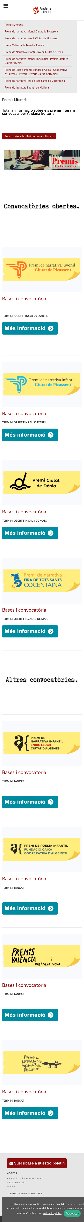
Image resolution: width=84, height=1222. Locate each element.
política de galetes (52, 1213)
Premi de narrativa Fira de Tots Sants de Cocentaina (35, 80)
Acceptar (72, 1213)
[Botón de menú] (7, 6)
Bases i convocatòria (24, 298)
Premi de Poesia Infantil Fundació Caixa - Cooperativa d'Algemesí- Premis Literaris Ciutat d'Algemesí (36, 71)
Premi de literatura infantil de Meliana (27, 87)
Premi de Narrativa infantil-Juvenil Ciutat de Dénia (34, 52)
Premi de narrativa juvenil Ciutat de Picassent (31, 38)
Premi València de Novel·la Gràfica (24, 45)
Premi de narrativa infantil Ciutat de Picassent (31, 31)
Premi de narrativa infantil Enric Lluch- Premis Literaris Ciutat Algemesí (36, 61)
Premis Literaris (14, 24)
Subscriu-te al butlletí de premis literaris (29, 136)
